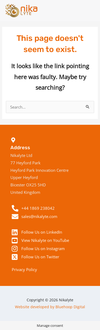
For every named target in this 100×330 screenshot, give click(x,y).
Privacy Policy (24, 269)
